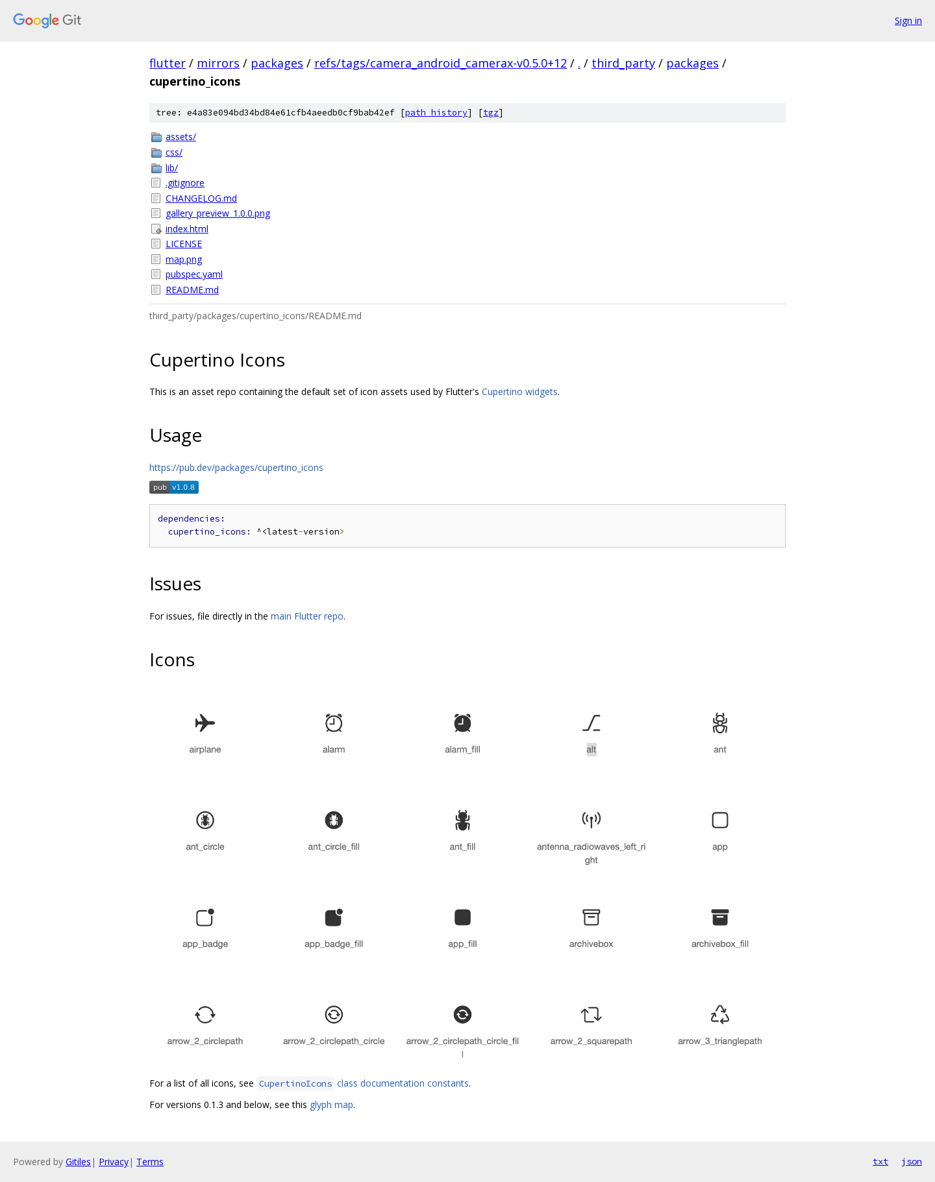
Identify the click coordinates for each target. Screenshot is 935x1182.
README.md (192, 289)
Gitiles (78, 1161)
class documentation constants (362, 1083)
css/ (174, 152)
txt (880, 1161)
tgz (491, 112)
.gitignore (185, 182)
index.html (187, 229)
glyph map (331, 1104)
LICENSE (184, 243)
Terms (150, 1161)
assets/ (181, 136)
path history (436, 112)
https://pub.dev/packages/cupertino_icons (236, 467)
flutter (167, 63)
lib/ (172, 168)
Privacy (114, 1161)
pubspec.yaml (194, 274)
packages (277, 63)
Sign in (908, 20)
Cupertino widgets (520, 391)
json (911, 1161)
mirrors (218, 63)
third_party (623, 63)
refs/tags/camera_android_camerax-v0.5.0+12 (440, 63)
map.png (184, 259)
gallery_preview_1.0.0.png (218, 213)
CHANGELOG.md (201, 198)
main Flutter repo (307, 616)
